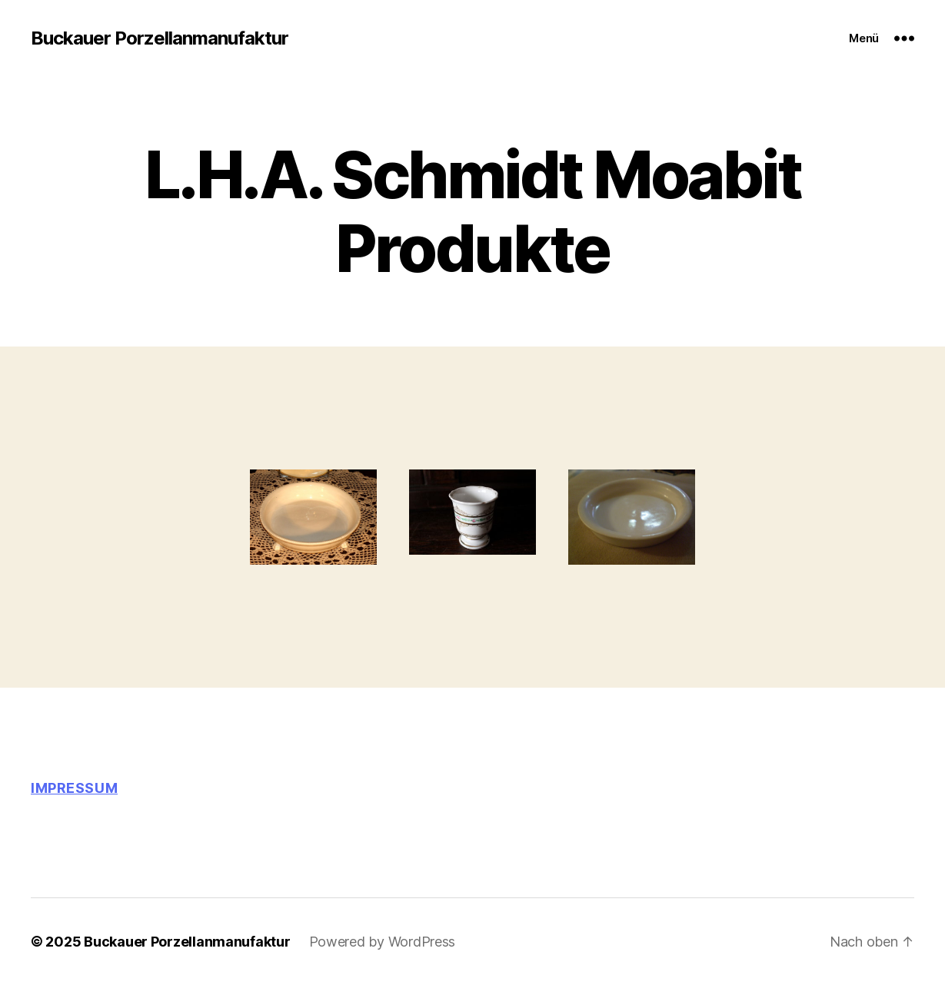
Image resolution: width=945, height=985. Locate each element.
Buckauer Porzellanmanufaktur (159, 38)
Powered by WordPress (382, 942)
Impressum (74, 788)
